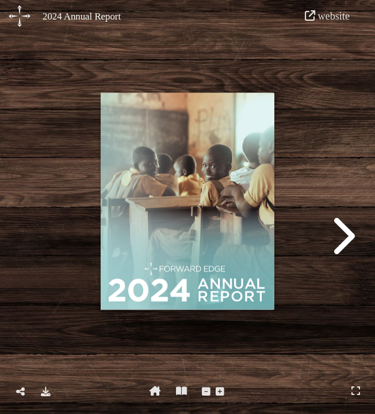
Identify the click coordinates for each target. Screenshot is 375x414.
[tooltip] (20, 392)
